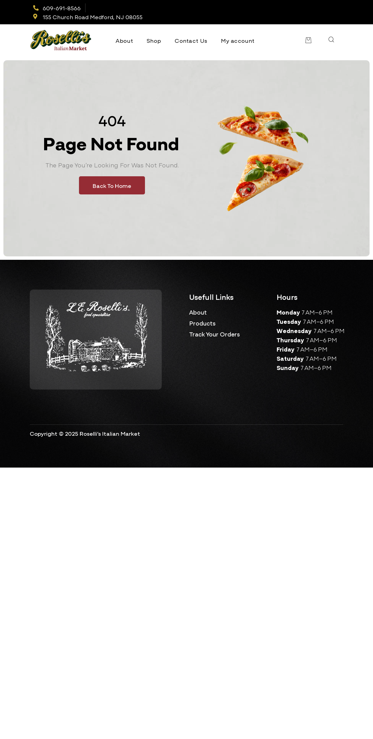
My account (237, 40)
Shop (154, 40)
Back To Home (112, 185)
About (124, 40)
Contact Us (191, 40)
